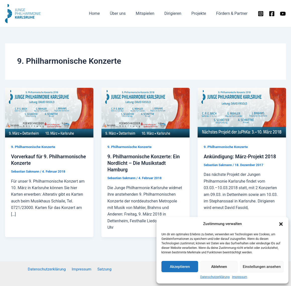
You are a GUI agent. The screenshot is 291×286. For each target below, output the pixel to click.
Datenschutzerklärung (214, 277)
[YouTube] (283, 14)
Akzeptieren (180, 266)
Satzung (103, 269)
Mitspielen (152, 13)
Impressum (239, 277)
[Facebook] (272, 14)
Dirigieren (177, 13)
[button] (280, 224)
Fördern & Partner (233, 13)
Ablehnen (219, 266)
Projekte (201, 13)
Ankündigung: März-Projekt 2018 (241, 157)
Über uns (127, 13)
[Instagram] (261, 14)
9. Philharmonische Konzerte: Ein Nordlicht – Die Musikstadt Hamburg (144, 163)
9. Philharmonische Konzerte (33, 147)
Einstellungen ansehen (262, 266)
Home (105, 13)
